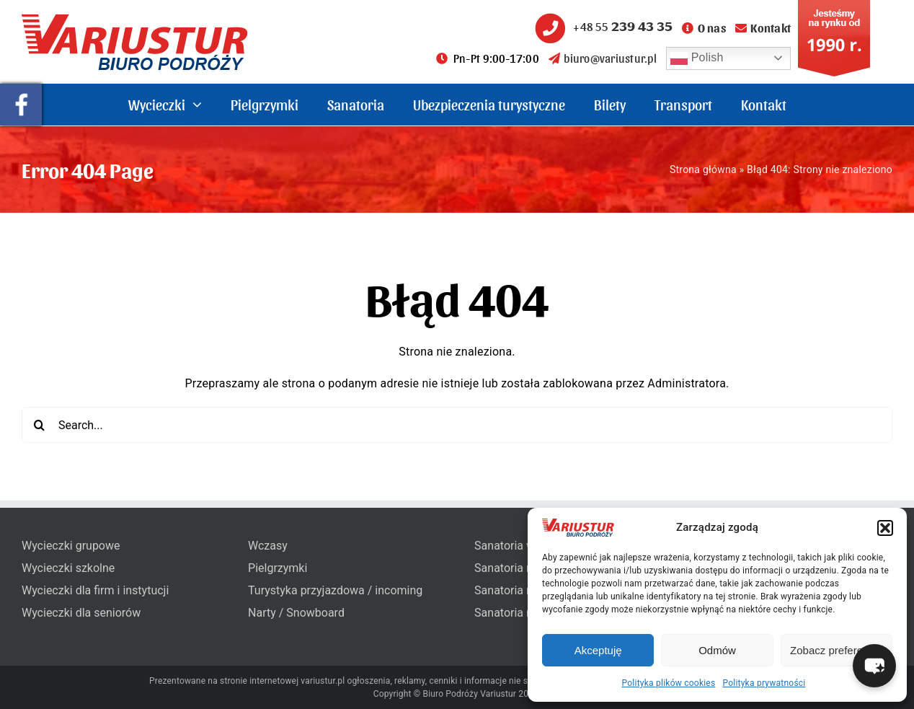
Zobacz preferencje (836, 650)
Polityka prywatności (763, 683)
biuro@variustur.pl (603, 58)
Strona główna (703, 169)
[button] (885, 528)
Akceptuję (598, 650)
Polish (697, 58)
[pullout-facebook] (21, 89)
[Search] (40, 425)
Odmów (717, 650)
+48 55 (602, 26)
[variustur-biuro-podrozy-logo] (135, 20)
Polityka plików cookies (669, 683)
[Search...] (457, 425)
